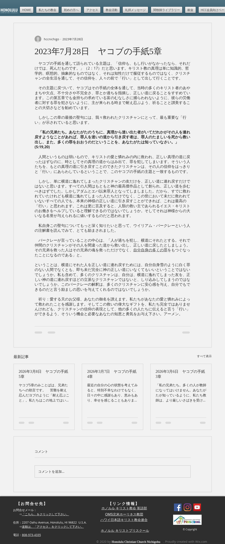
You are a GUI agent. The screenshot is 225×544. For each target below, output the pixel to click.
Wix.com (201, 542)
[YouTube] (197, 507)
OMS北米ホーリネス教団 (124, 514)
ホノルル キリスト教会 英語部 (124, 508)
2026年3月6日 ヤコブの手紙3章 (180, 374)
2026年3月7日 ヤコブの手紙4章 (111, 374)
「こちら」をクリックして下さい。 (45, 514)
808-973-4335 (31, 535)
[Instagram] (187, 507)
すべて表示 (204, 356)
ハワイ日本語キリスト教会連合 (124, 520)
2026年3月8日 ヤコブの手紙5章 (43, 374)
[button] (47, 10)
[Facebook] (178, 507)
